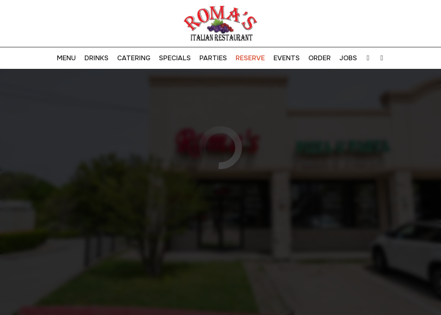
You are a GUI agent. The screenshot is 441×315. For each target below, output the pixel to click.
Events (286, 58)
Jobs (348, 58)
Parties (213, 58)
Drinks (96, 58)
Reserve (250, 58)
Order (319, 58)
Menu (66, 58)
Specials (175, 58)
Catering (133, 58)
